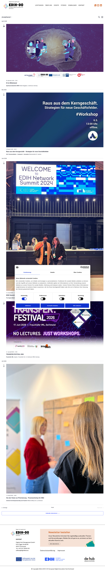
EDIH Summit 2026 (12, 295)
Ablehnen (28, 305)
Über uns (49, 5)
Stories (64, 5)
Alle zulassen (77, 305)
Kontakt (82, 5)
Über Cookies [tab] (78, 272)
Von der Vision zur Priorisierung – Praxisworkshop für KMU (25, 498)
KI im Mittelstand (11, 83)
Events (56, 5)
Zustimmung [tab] (27, 272)
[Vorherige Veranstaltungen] (4, 508)
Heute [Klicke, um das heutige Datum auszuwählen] (52, 507)
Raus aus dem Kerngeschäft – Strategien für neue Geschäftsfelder (27, 152)
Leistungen (40, 5)
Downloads (73, 5)
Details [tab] (52, 272)
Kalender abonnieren (51, 513)
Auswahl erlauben (52, 305)
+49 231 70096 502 (24, 548)
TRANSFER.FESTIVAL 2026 (15, 354)
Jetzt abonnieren (54, 544)
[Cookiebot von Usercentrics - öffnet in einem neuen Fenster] (81, 267)
